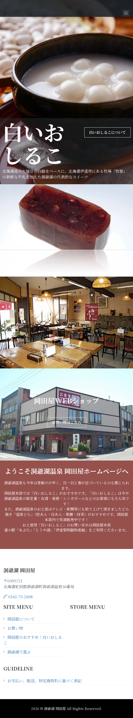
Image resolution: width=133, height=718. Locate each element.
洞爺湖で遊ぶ (19, 652)
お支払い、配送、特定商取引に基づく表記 (44, 680)
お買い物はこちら (66, 422)
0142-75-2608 (20, 596)
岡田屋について (21, 619)
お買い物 (15, 628)
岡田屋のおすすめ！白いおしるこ (32, 639)
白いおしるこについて (107, 132)
